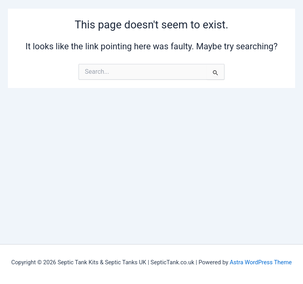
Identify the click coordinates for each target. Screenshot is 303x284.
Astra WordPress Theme (261, 262)
